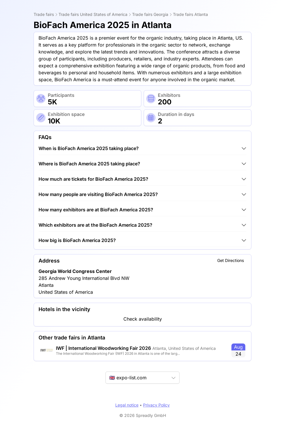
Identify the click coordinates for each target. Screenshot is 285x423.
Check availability (142, 319)
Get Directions (230, 260)
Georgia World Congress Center (75, 271)
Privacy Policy (156, 404)
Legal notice (126, 404)
